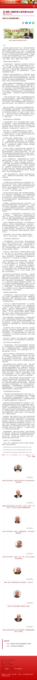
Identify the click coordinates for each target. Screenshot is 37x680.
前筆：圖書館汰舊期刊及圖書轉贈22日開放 (19, 643)
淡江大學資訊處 (18, 668)
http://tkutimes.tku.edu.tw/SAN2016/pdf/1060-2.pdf (17, 452)
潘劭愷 (6, 668)
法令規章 (9, 674)
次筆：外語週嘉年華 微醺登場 (15, 646)
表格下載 (14, 674)
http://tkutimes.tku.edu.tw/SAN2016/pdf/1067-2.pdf (17, 447)
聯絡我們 (3, 674)
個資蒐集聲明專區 (5, 676)
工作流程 (19, 674)
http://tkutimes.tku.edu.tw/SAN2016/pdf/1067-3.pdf (17, 449)
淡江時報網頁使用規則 (28, 674)
